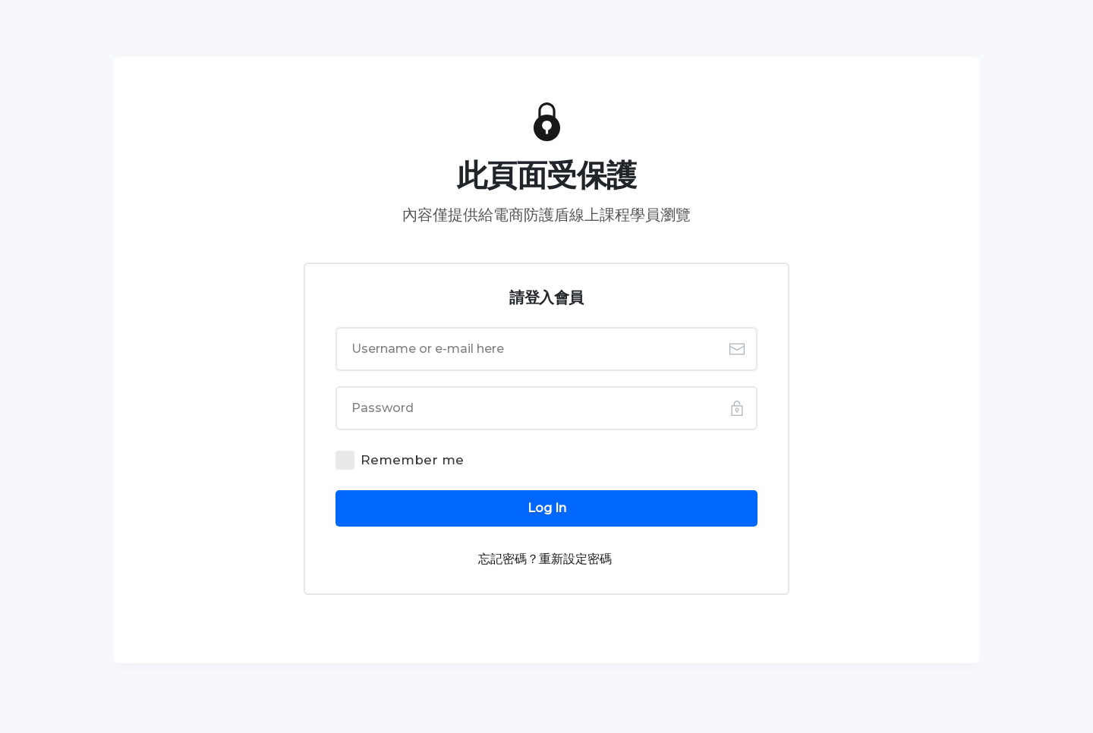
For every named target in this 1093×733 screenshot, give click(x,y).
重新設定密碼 (575, 559)
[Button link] (546, 508)
